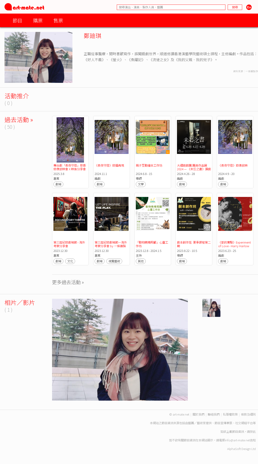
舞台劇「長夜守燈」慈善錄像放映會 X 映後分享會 (69, 167)
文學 (141, 184)
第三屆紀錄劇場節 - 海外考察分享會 (69, 244)
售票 (58, 20)
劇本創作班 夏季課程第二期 (194, 244)
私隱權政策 (230, 414)
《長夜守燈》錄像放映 (233, 165)
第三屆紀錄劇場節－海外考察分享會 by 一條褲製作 (111, 246)
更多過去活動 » (68, 281)
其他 (141, 261)
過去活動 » (19, 119)
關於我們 (198, 414)
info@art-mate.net (237, 440)
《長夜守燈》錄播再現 (109, 165)
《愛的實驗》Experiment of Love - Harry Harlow (234, 244)
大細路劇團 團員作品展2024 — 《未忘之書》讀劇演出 (194, 169)
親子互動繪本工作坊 (149, 165)
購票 (38, 20)
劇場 (58, 184)
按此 (253, 431)
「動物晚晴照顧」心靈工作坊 (152, 244)
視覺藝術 (114, 261)
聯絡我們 (214, 414)
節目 (17, 20)
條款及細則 (248, 414)
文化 (70, 261)
